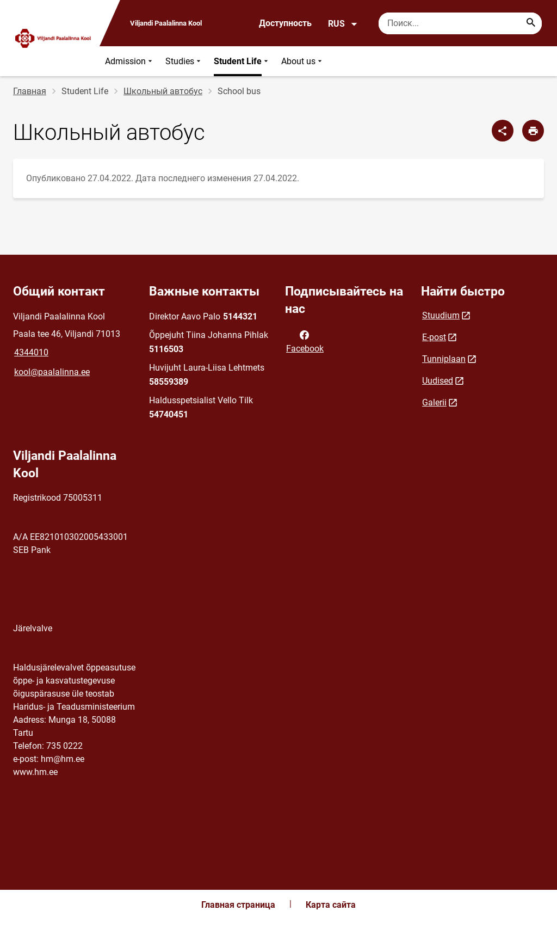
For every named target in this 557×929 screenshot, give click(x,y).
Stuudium (441, 315)
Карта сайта (331, 905)
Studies (184, 61)
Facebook (305, 341)
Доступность (285, 23)
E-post (434, 337)
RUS (343, 23)
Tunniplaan (444, 359)
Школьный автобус (162, 91)
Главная (29, 91)
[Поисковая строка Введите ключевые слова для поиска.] (460, 23)
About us (302, 61)
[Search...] (531, 23)
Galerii (434, 402)
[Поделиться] (502, 130)
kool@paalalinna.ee (52, 372)
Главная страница (238, 905)
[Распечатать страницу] (533, 130)
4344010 (31, 352)
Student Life (242, 61)
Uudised (437, 381)
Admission (129, 61)
